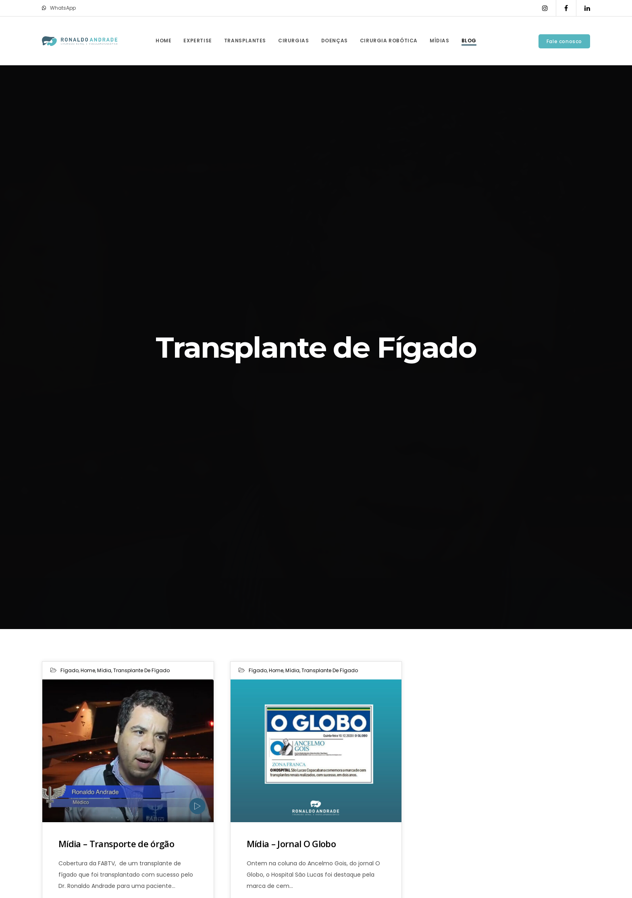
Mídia (104, 670)
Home (88, 670)
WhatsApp (59, 8)
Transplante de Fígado (141, 670)
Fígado (69, 670)
